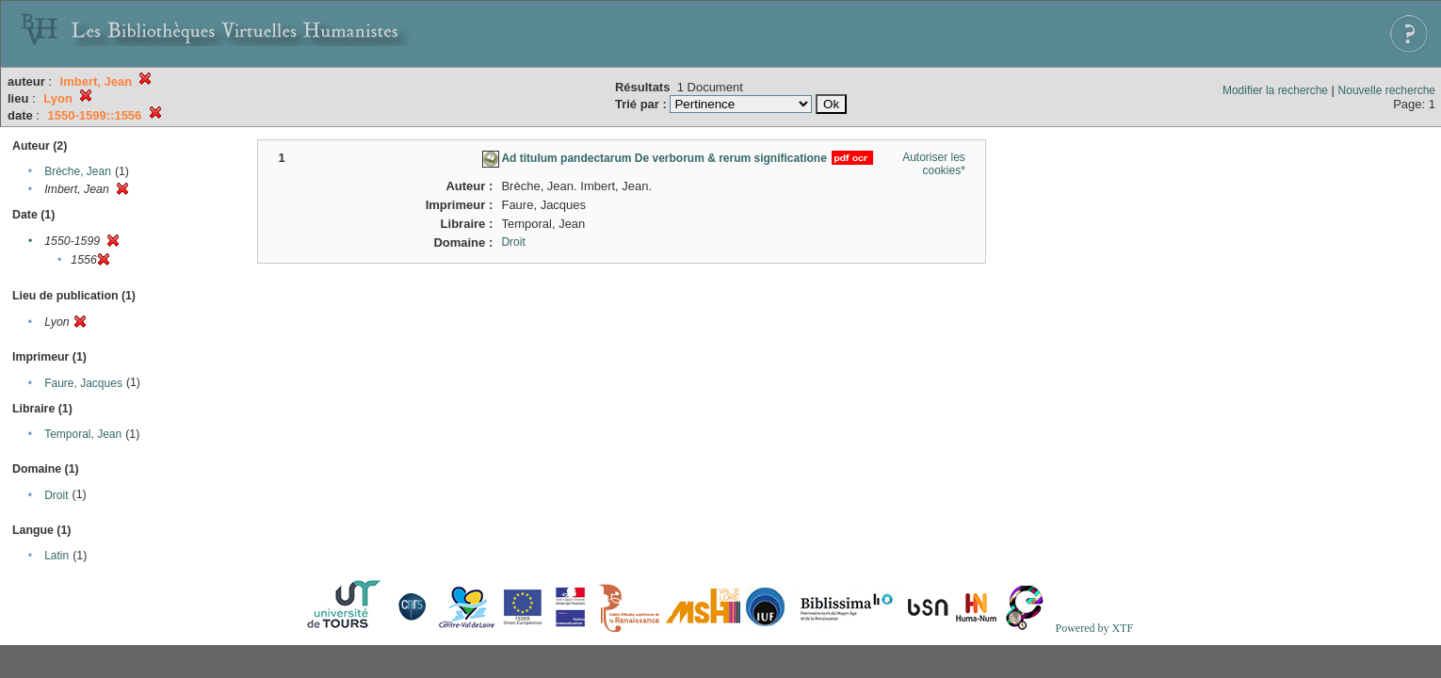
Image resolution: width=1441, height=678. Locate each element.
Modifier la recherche (1275, 90)
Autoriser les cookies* (933, 164)
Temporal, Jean (82, 434)
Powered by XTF (1094, 628)
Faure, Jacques (83, 383)
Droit (56, 495)
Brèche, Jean (77, 171)
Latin (56, 555)
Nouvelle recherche (1386, 90)
